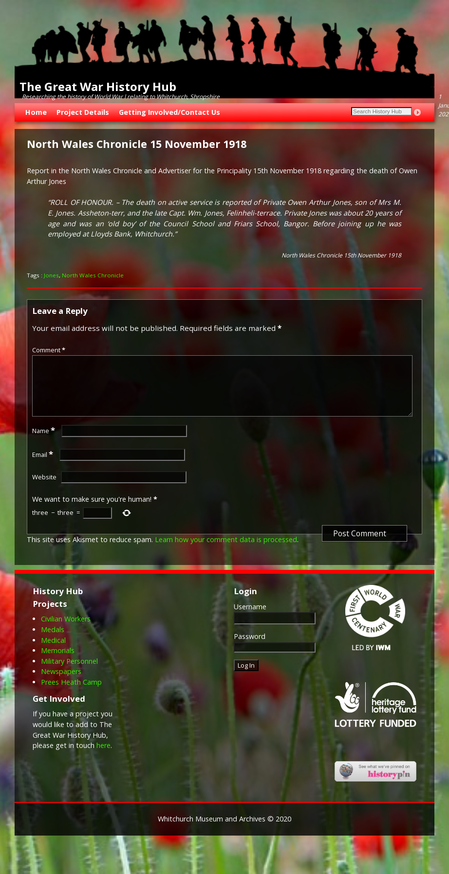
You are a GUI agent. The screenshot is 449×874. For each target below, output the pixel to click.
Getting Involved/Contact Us (169, 112)
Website (44, 488)
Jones (51, 275)
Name (44, 442)
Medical (53, 651)
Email (43, 466)
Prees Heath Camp (71, 693)
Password (249, 648)
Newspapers (61, 683)
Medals (52, 641)
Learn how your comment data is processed (226, 551)
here (103, 757)
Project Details (82, 112)
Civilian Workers (66, 630)
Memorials (58, 662)
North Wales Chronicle (93, 275)
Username (250, 618)
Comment (49, 350)
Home (36, 112)
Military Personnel (69, 672)
